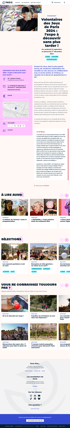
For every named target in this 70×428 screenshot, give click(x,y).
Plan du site (62, 426)
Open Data (43, 426)
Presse (37, 426)
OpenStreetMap (23, 117)
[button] (16, 108)
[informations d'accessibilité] (16, 125)
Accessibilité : (24, 426)
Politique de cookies (52, 426)
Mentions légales (9, 426)
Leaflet (16, 117)
